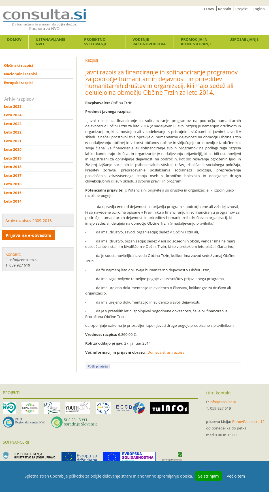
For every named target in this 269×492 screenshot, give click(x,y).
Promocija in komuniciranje (196, 41)
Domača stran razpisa (166, 352)
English (259, 8)
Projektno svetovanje (95, 41)
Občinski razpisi (18, 65)
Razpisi (91, 60)
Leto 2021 (13, 140)
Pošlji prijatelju (98, 366)
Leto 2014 (13, 201)
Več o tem (236, 476)
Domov (14, 39)
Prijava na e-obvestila (28, 235)
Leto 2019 (13, 158)
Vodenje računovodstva (149, 41)
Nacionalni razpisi (20, 73)
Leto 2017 (13, 175)
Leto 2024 (13, 114)
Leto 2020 (13, 149)
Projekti (241, 8)
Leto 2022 (13, 132)
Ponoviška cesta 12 (248, 421)
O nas (209, 8)
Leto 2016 (13, 183)
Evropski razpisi (18, 82)
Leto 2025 (13, 106)
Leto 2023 (13, 123)
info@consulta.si (223, 401)
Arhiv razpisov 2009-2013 (28, 220)
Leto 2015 (13, 192)
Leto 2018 (13, 166)
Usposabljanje (244, 39)
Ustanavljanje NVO (50, 41)
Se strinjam (208, 476)
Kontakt (224, 8)
